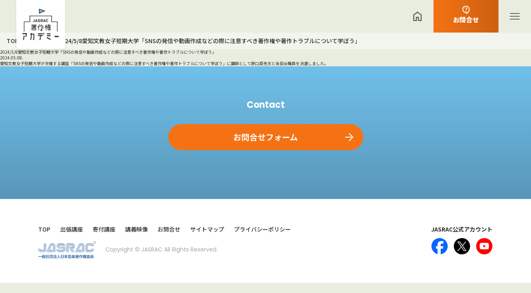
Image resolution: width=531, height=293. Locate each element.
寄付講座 (104, 229)
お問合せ (169, 229)
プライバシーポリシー (262, 229)
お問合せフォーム (265, 137)
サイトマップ (207, 229)
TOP (44, 229)
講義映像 (136, 229)
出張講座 (71, 229)
